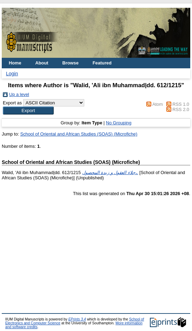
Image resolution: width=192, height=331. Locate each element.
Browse (70, 62)
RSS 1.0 (180, 104)
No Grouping (119, 122)
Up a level (19, 94)
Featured (102, 62)
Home (15, 62)
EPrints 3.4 (77, 319)
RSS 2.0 (180, 109)
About (41, 62)
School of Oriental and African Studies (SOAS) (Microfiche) (79, 134)
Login (12, 73)
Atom (157, 104)
